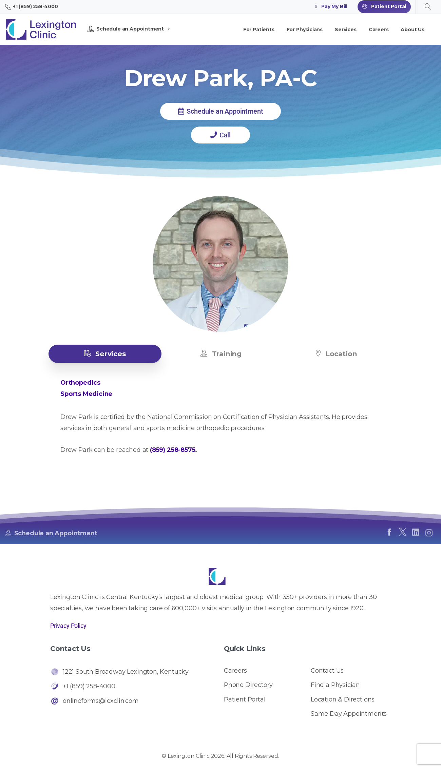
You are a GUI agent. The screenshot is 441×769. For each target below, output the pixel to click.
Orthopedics (80, 382)
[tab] (105, 354)
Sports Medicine (86, 394)
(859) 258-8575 (172, 450)
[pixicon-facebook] (389, 535)
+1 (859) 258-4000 (31, 6)
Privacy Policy (68, 625)
